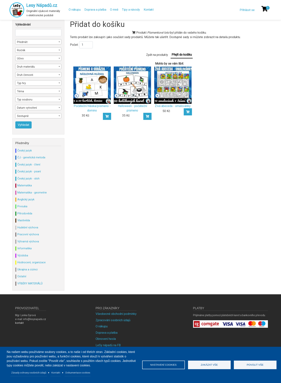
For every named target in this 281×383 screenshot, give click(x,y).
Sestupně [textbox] (23, 116)
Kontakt (149, 9)
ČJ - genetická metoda (31, 157)
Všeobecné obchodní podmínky (116, 314)
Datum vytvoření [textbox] (27, 107)
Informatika (24, 248)
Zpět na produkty (157, 55)
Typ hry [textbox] (21, 83)
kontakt (19, 322)
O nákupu (75, 9)
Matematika (24, 185)
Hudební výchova (27, 227)
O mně (114, 9)
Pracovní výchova (28, 234)
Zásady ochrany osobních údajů (28, 372)
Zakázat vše (209, 364)
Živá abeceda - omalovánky (173, 106)
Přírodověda (24, 213)
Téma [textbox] (20, 91)
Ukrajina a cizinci (27, 269)
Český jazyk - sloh (28, 178)
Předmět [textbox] (22, 42)
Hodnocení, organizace (31, 262)
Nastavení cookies (163, 364)
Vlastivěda (23, 220)
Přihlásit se (247, 10)
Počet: (74, 44)
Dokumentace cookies (77, 372)
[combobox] (38, 41)
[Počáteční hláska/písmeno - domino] (92, 85)
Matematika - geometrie (32, 192)
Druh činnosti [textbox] (25, 75)
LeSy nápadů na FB (108, 345)
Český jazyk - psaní (29, 171)
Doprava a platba (95, 9)
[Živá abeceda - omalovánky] (173, 85)
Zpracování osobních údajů (113, 320)
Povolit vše (255, 364)
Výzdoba (22, 255)
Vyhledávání (22, 24)
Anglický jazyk (25, 199)
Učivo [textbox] (20, 58)
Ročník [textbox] (21, 50)
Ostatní (21, 276)
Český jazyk (24, 150)
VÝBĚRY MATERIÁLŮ (29, 283)
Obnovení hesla (106, 339)
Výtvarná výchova (28, 241)
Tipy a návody (131, 9)
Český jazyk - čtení (28, 164)
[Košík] (264, 9)
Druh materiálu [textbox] (26, 66)
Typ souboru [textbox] (24, 99)
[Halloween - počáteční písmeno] (132, 85)
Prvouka (22, 206)
